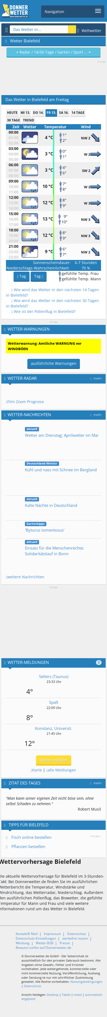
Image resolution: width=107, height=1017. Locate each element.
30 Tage (13, 120)
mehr (96, 378)
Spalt (53, 702)
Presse (65, 943)
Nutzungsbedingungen (86, 982)
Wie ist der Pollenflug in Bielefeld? (43, 311)
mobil (78, 995)
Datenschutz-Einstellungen (36, 938)
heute (12, 112)
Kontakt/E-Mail (27, 933)
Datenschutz (76, 933)
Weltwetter (89, 30)
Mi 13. (25, 112)
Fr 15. (51, 112)
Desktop (53, 995)
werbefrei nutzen (75, 938)
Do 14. (38, 112)
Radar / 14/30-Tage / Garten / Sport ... (53, 52)
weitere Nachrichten (25, 576)
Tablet (66, 995)
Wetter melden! (54, 759)
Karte (36, 770)
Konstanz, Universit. (53, 728)
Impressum (52, 933)
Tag (21, 276)
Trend (28, 120)
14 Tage (78, 112)
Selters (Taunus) (53, 676)
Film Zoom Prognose (25, 401)
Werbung (23, 943)
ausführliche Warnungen (53, 363)
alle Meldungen (61, 770)
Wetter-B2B (44, 943)
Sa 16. (64, 112)
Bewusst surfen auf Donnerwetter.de (43, 947)
